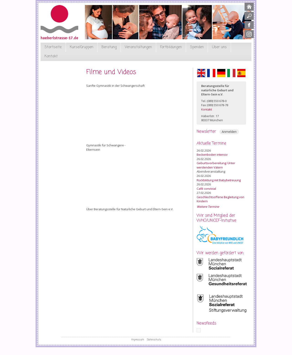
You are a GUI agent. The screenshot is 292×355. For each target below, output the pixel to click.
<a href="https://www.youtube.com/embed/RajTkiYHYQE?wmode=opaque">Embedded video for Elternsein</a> (135, 179)
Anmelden (229, 131)
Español (241, 73)
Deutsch (221, 73)
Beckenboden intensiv (212, 155)
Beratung (109, 47)
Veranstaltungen (138, 47)
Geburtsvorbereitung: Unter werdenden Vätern (216, 165)
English (201, 73)
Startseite (53, 47)
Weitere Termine (208, 207)
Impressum (137, 340)
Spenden (197, 47)
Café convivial (206, 189)
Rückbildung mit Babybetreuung (219, 180)
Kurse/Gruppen (81, 47)
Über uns (219, 47)
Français (211, 73)
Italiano (231, 73)
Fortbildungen (171, 47)
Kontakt (51, 56)
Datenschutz (154, 340)
